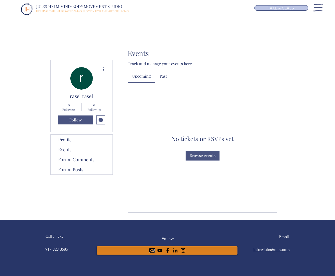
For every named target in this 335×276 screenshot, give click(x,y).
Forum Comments (76, 160)
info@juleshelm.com (271, 249)
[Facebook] (168, 250)
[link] (141, 76)
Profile (65, 140)
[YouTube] (160, 250)
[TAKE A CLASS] (281, 8)
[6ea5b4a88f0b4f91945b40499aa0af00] (175, 250)
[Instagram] (183, 250)
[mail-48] (152, 250)
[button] (318, 7)
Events (65, 150)
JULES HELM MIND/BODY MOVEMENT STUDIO (79, 6)
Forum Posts (70, 169)
